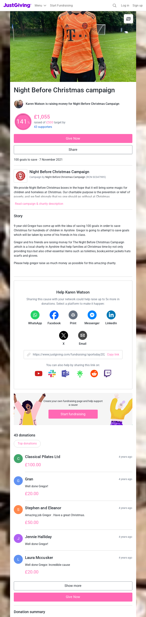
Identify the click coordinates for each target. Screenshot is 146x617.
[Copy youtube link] (38, 374)
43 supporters (43, 127)
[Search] (115, 5)
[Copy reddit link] (94, 374)
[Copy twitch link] (107, 374)
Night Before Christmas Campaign (59, 172)
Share (73, 150)
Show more (77, 586)
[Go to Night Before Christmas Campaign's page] (20, 176)
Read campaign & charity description (39, 203)
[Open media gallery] (73, 46)
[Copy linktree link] (79, 375)
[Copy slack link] (52, 374)
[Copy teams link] (65, 374)
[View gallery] (128, 18)
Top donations (27, 443)
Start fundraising (73, 414)
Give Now (73, 138)
